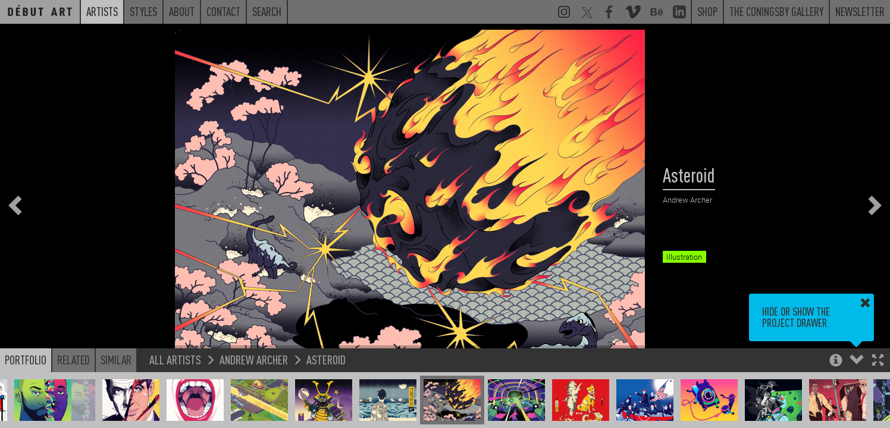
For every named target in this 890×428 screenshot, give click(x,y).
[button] (877, 361)
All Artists (175, 359)
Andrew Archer (254, 359)
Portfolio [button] (25, 359)
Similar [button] (116, 359)
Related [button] (73, 359)
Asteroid (326, 359)
